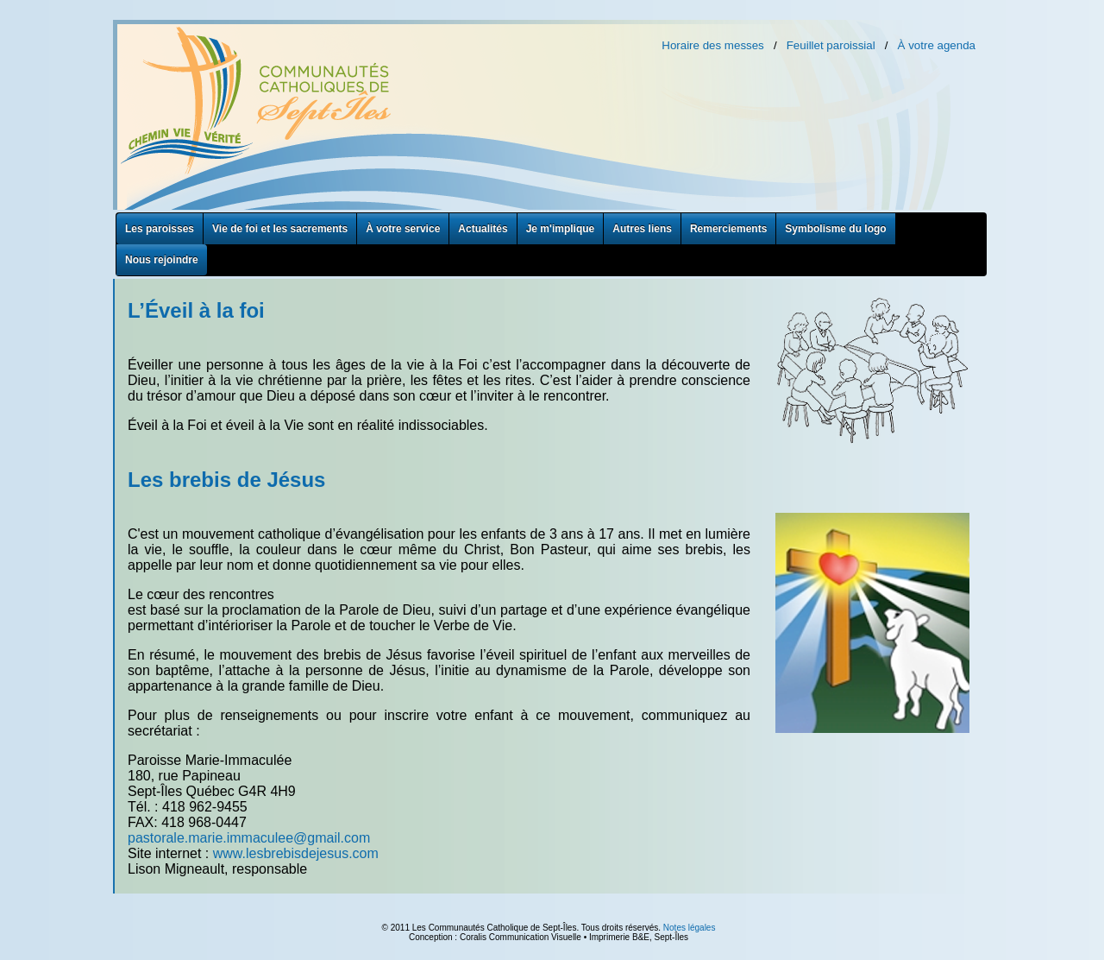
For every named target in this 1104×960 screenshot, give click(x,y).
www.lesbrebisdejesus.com (296, 853)
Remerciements (728, 229)
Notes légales (689, 927)
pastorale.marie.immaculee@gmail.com (249, 838)
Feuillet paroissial (831, 45)
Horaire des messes (713, 45)
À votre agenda (936, 45)
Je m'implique (560, 229)
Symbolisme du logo (835, 229)
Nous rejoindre (161, 260)
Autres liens (642, 229)
